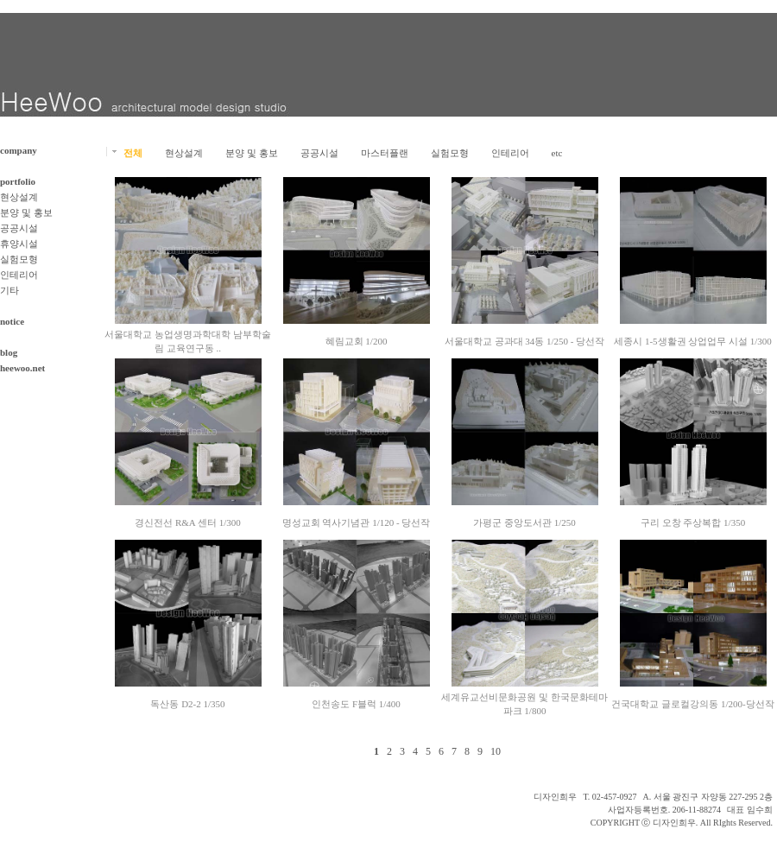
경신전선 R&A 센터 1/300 (188, 522)
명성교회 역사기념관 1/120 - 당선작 (356, 522)
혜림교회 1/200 (356, 341)
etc (557, 153)
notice (12, 321)
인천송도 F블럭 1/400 (356, 704)
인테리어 (19, 274)
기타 (9, 290)
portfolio (17, 181)
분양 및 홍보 (26, 212)
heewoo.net (22, 368)
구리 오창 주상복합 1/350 (693, 522)
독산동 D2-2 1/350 (187, 704)
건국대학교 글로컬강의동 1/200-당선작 (692, 704)
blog (8, 352)
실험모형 (19, 259)
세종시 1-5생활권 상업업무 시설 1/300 (693, 341)
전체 (132, 153)
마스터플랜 (384, 153)
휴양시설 (19, 243)
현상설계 (19, 197)
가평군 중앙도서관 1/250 (524, 522)
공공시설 (19, 228)
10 (495, 751)
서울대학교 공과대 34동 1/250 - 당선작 (524, 341)
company (18, 150)
